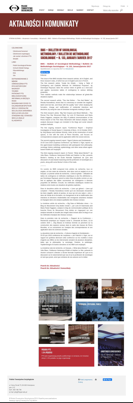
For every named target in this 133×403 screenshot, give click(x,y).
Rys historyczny (19, 86)
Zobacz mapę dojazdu (50, 312)
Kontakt (90, 10)
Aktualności (43, 38)
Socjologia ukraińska (22, 111)
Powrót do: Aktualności (50, 266)
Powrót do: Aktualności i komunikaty (55, 268)
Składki (15, 59)
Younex (15, 91)
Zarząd (50, 10)
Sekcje (70, 10)
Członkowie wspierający (21, 54)
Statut (41, 10)
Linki (14, 62)
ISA (14, 75)
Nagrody (80, 10)
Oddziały (60, 10)
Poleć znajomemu (85, 380)
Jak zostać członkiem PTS (22, 56)
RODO (14, 101)
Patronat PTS (18, 94)
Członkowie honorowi (20, 51)
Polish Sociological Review (22, 65)
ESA (14, 73)
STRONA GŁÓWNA (15, 38)
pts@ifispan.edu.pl (20, 392)
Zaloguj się (106, 6)
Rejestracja (95, 6)
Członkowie (17, 48)
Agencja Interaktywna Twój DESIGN (26, 401)
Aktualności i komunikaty (30, 38)
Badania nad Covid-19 (21, 103)
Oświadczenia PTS (19, 84)
